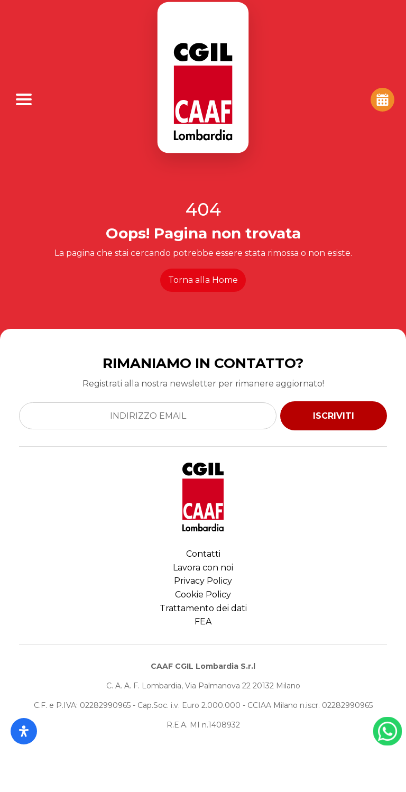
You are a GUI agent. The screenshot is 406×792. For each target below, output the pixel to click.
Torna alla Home (203, 280)
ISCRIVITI (333, 416)
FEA (203, 621)
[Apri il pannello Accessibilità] (24, 731)
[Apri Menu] (24, 99)
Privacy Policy (203, 581)
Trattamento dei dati (203, 608)
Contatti (203, 554)
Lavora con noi (203, 568)
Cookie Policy (203, 595)
